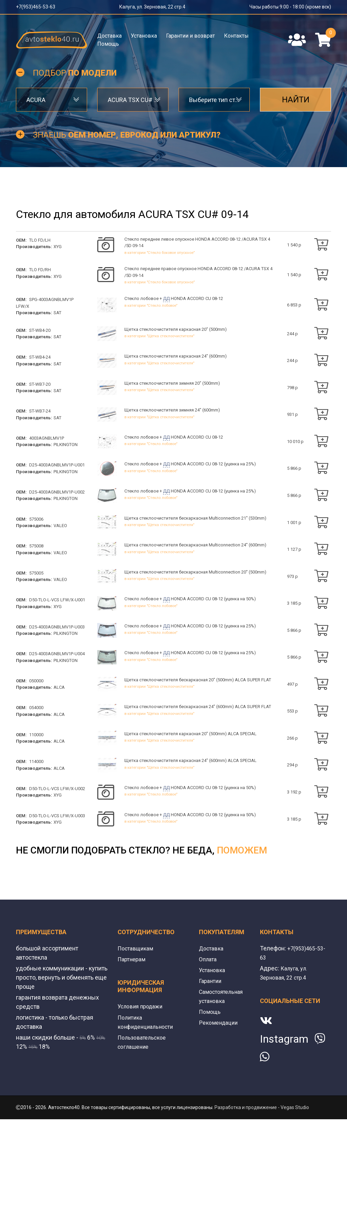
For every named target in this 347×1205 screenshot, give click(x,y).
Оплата (209, 1044)
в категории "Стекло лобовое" (150, 315)
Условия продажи (143, 1092)
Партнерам (133, 1044)
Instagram (284, 1124)
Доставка (109, 36)
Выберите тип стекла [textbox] (214, 105)
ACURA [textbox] (35, 105)
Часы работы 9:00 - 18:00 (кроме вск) (290, 6)
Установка (144, 36)
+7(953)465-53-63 (35, 6)
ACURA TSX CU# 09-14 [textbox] (133, 105)
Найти (295, 106)
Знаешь (127, 141)
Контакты (236, 36)
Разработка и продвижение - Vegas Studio (262, 1193)
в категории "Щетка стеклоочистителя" (159, 347)
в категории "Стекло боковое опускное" (159, 260)
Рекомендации (220, 1108)
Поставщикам (137, 1034)
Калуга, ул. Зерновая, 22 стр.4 (152, 6)
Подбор (75, 78)
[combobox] (51, 106)
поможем (242, 936)
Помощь (108, 44)
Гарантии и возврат (190, 36)
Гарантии (211, 1066)
